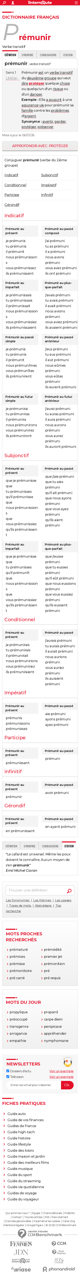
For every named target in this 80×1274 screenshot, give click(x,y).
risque (58, 89)
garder (60, 122)
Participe (11, 195)
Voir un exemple (61, 1071)
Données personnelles (18, 1221)
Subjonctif (49, 175)
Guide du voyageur (23, 1199)
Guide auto (16, 1114)
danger (36, 94)
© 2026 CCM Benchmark (61, 1225)
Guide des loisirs (20, 1151)
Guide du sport (19, 1175)
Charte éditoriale (52, 1213)
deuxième (35, 78)
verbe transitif (61, 73)
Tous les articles (33, 1217)
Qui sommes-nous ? (17, 1213)
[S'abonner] (40, 1085)
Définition (11, 846)
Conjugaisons (48, 55)
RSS (47, 1217)
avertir (47, 122)
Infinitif (47, 195)
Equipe (36, 1213)
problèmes (60, 111)
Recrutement (60, 1217)
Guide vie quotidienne (25, 1187)
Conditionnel (15, 185)
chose (65, 83)
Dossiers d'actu (18, 1071)
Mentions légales (14, 1225)
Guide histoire (19, 1138)
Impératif (49, 185)
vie (41, 105)
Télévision (15, 1077)
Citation (68, 55)
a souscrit (54, 100)
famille (27, 111)
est (41, 73)
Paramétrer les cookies (46, 1221)
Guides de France (21, 1126)
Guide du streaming (24, 1181)
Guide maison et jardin (26, 1156)
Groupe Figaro (34, 1225)
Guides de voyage (22, 1193)
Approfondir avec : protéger (40, 146)
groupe (50, 78)
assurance (30, 105)
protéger (29, 127)
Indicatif (11, 175)
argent (30, 116)
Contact (17, 1217)
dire (25, 83)
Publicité (69, 1213)
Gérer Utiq (69, 1221)
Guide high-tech (21, 1132)
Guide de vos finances (25, 1120)
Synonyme (27, 55)
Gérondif (11, 205)
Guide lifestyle (19, 1144)
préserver (46, 127)
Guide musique (20, 1169)
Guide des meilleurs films (28, 1163)
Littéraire (13, 78)
